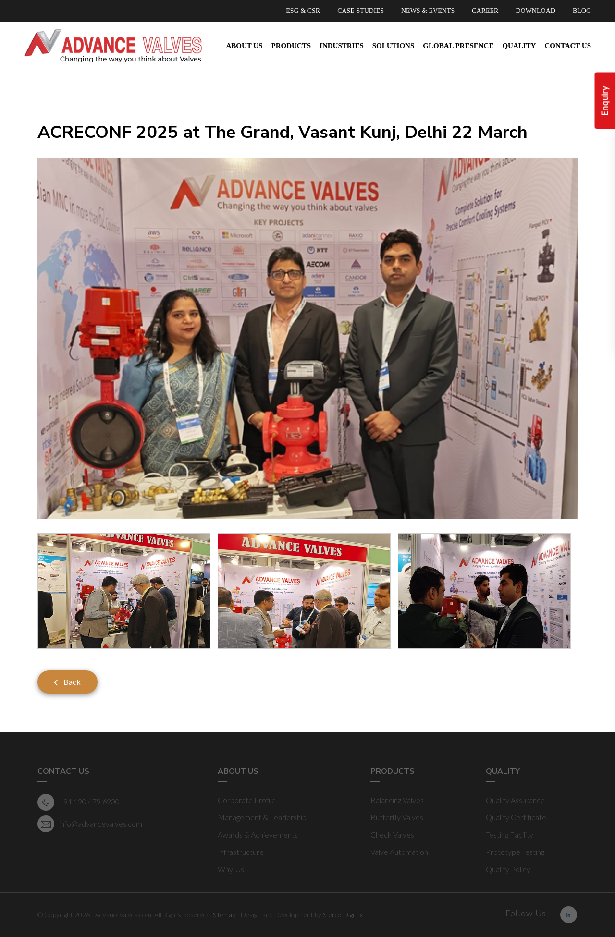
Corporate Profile (247, 799)
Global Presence (458, 45)
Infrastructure (241, 851)
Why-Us (231, 869)
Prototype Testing (515, 851)
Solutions (393, 45)
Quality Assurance (515, 799)
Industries (342, 45)
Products (291, 45)
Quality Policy (508, 869)
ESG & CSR (303, 10)
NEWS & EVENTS (428, 10)
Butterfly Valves (396, 817)
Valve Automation (399, 851)
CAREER (485, 10)
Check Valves (392, 834)
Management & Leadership (262, 817)
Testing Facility (509, 834)
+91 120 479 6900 (78, 802)
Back (67, 681)
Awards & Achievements (258, 834)
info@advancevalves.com (89, 823)
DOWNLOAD (535, 10)
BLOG (582, 10)
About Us (244, 45)
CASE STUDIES (360, 10)
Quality (519, 45)
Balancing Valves (397, 799)
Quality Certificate (516, 817)
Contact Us (567, 45)
